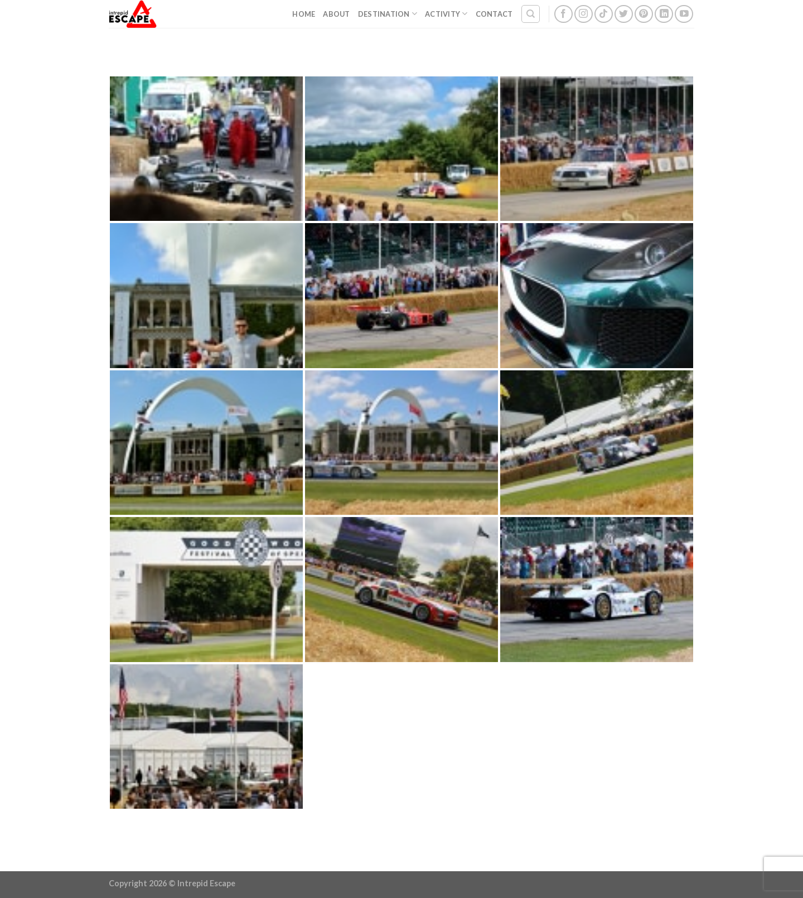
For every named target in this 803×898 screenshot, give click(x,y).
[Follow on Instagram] (583, 14)
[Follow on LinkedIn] (664, 14)
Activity (446, 13)
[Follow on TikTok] (603, 14)
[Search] (530, 14)
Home (303, 13)
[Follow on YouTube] (684, 14)
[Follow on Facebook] (563, 14)
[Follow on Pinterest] (644, 14)
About (336, 13)
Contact (494, 13)
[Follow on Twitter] (624, 14)
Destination (387, 13)
